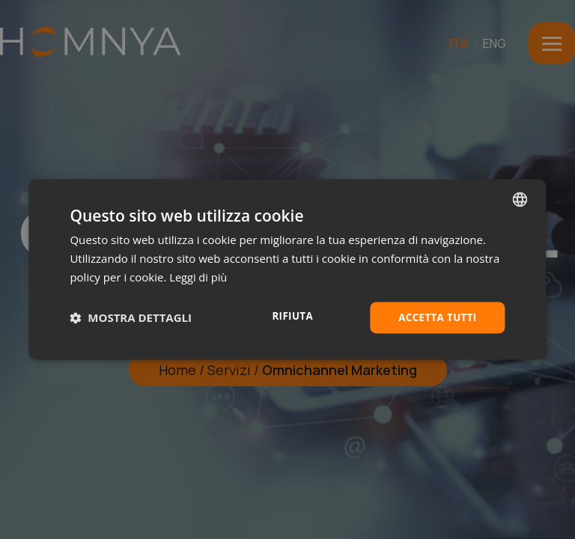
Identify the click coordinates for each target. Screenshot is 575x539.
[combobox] (520, 198)
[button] (131, 317)
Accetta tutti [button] (436, 317)
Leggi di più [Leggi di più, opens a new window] (198, 276)
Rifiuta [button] (288, 316)
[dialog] (287, 269)
